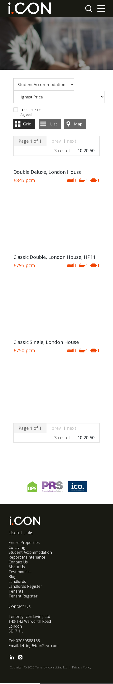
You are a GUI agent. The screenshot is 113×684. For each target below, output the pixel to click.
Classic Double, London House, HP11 (54, 257)
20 (86, 151)
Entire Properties (24, 543)
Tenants (16, 592)
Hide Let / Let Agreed (31, 110)
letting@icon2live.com (39, 646)
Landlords (17, 582)
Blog (12, 577)
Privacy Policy (81, 668)
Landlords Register (25, 587)
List (53, 124)
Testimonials (20, 572)
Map (78, 124)
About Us (17, 567)
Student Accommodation (30, 553)
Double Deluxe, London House (47, 172)
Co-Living (17, 548)
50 (92, 151)
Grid (27, 124)
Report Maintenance (27, 558)
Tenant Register (23, 596)
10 (79, 151)
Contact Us (18, 562)
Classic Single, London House (46, 343)
